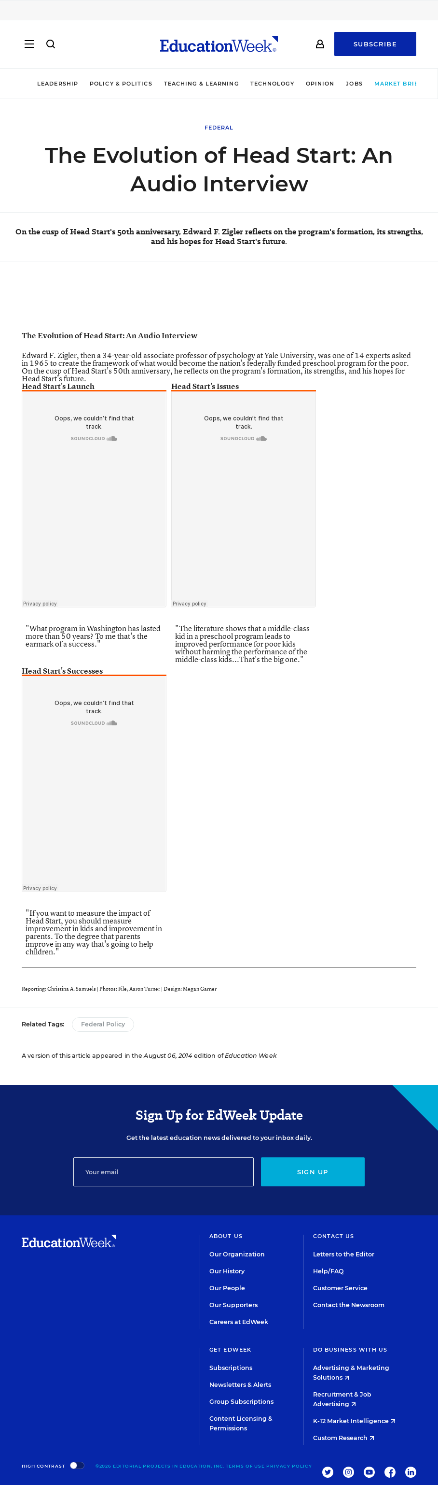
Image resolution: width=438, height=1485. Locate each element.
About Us (226, 1236)
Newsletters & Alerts (240, 1384)
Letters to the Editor (343, 1254)
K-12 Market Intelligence (354, 1421)
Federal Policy (103, 1024)
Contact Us (334, 1236)
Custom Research (343, 1438)
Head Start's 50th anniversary (120, 370)
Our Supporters (233, 1305)
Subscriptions (230, 1367)
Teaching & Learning (187, 83)
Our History (227, 1271)
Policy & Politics (106, 83)
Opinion (305, 83)
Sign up (312, 1172)
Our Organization (237, 1254)
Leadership (43, 83)
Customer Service (340, 1288)
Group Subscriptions (241, 1401)
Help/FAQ (328, 1271)
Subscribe (375, 44)
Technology (258, 83)
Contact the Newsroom (348, 1305)
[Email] (163, 1171)
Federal (219, 127)
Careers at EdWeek (238, 1322)
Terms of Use (245, 1466)
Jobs (340, 83)
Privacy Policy (289, 1466)
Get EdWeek (230, 1349)
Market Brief (387, 83)
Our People (227, 1288)
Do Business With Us (350, 1349)
